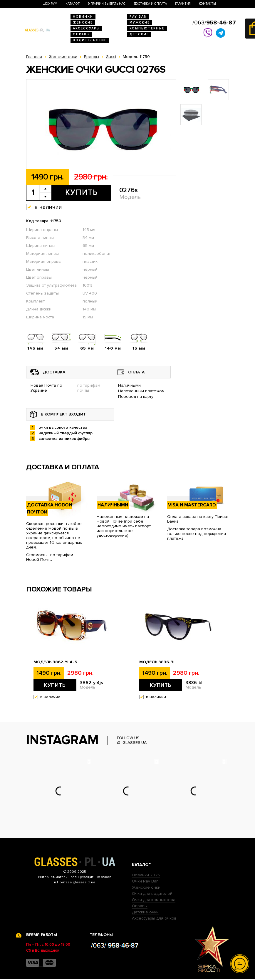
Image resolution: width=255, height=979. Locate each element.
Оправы (81, 34)
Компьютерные (147, 28)
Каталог (73, 4)
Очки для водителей (152, 893)
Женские (83, 22)
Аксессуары (86, 28)
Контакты (207, 4)
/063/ (214, 22)
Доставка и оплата (150, 4)
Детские (139, 34)
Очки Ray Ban (145, 881)
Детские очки (145, 912)
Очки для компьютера (153, 899)
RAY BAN (138, 17)
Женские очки (146, 887)
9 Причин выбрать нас (106, 4)
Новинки (83, 17)
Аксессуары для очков (154, 918)
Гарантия (183, 4)
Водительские (90, 40)
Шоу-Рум (50, 4)
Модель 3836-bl (157, 662)
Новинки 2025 (146, 874)
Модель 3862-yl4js (55, 662)
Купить (81, 192)
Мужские (140, 22)
